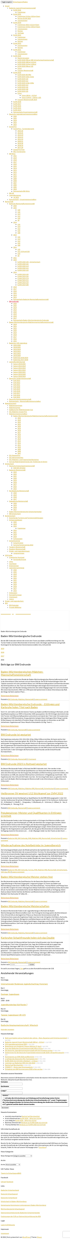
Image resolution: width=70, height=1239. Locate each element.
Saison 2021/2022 (19, 370)
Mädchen (21, 699)
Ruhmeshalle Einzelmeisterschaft (25, 112)
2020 (15, 260)
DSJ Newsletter (14, 455)
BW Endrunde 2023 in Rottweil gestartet (24, 763)
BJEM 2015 (17, 108)
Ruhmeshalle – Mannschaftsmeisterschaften (25, 401)
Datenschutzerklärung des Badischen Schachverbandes (20, 1213)
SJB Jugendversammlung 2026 (16, 1044)
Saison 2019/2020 (19, 374)
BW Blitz (12, 154)
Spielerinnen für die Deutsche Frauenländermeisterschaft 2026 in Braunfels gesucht (34, 1053)
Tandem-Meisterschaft (17, 547)
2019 (15, 158)
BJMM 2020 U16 (22, 264)
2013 (15, 170)
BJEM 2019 (17, 72)
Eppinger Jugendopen (10, 994)
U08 (18, 233)
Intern (11, 599)
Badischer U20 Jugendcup (18, 343)
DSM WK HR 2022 (19, 468)
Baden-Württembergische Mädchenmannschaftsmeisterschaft (31, 322)
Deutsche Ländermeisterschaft (20, 378)
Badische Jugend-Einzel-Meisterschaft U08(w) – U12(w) (24, 1042)
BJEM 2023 (17, 35)
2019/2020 (17, 355)
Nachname (5, 1086)
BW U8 (11, 193)
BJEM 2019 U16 (22, 87)
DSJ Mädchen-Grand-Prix (18, 412)
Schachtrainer (18, 543)
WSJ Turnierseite (19, 152)
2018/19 (20, 145)
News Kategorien (7, 1156)
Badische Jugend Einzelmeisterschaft (22, 8)
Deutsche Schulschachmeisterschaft (22, 466)
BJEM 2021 (17, 50)
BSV (6, 603)
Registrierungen (23, 58)
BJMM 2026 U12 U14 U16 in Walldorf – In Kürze (21, 1061)
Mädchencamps (14, 408)
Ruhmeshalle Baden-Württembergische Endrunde (31, 320)
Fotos (19, 68)
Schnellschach (49, 788)
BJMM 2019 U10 (22, 283)
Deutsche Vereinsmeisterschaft (20, 399)
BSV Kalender (14, 605)
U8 (18, 220)
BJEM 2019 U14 (22, 85)
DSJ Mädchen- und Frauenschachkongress (24, 460)
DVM (29, 838)
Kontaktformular (15, 595)
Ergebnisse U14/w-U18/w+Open (28, 16)
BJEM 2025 (17, 14)
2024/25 (20, 133)
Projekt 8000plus (15, 607)
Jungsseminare (18, 553)
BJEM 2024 (17, 23)
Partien (20, 31)
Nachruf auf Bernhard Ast (14, 1065)
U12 (18, 216)
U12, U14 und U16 (23, 251)
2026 (15, 116)
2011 (15, 174)
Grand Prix (13, 127)
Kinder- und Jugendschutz (14, 601)
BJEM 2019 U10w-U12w (25, 77)
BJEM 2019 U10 (22, 79)
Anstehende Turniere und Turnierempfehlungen (26, 518)
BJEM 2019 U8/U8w (24, 75)
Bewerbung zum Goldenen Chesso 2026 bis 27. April (23, 1046)
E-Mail (4, 1091)
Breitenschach (10, 516)
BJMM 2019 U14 (22, 278)
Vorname (4, 1082)
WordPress (26, 1237)
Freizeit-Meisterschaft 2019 (27, 100)
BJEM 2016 (17, 106)
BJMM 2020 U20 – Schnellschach (28, 262)
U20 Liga (4, 872)
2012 (15, 172)
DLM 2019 (16, 389)
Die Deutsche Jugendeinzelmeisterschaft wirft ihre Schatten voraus (29, 1050)
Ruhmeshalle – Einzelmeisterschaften (22, 199)
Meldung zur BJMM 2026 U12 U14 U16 (34, 1123)
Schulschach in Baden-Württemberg (14, 1201)
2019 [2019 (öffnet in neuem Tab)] (2, 648)
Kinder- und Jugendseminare (19, 551)
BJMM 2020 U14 (22, 266)
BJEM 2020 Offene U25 (25, 66)
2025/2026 (17, 345)
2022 (15, 125)
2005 (15, 187)
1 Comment (32, 759)
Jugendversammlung (16, 568)
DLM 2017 (16, 393)
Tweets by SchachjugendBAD (11, 1173)
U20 (18, 210)
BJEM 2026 (17, 10)
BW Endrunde (14, 301)
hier (21, 968)
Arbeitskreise (14, 566)
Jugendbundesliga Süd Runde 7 (14, 1005)
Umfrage (20, 33)
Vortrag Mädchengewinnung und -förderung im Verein (28, 462)
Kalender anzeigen (7, 1029)
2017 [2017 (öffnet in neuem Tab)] (2, 656)
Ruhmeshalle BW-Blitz (21, 191)
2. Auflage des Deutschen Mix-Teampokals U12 (21, 1059)
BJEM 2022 (17, 43)
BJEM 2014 (17, 110)
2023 (15, 122)
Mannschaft (9, 201)
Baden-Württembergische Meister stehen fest (27, 876)
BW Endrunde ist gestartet (16, 734)
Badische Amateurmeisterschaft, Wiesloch (19, 1025)
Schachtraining (14, 541)
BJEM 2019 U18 (22, 89)
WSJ (9, 872)
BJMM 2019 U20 (22, 274)
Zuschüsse (12, 564)
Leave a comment (41, 699)
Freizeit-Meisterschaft (25, 70)
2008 (15, 181)
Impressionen (22, 20)
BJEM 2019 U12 (22, 81)
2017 (15, 162)
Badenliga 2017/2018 (20, 360)
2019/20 (20, 143)
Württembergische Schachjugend (12, 1209)
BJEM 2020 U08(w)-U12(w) (26, 62)
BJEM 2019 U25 (22, 91)
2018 (15, 160)
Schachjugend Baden (20, 2)
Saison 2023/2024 (19, 366)
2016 (15, 164)
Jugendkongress (15, 195)
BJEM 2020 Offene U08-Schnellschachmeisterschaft (35, 60)
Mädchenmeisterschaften (18, 414)
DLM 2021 (16, 385)
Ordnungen (13, 593)
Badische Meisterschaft (17, 470)
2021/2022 (17, 353)
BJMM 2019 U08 (22, 285)
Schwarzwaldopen (15, 520)
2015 (15, 166)
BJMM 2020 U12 (22, 268)
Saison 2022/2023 (19, 368)
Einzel (7, 6)
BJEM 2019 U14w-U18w (25, 83)
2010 (15, 177)
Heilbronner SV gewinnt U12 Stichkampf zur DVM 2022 (32, 793)
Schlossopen (17, 539)
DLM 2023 (16, 380)
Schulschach (9, 464)
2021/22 (20, 139)
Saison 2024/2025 (19, 364)
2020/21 (20, 141)
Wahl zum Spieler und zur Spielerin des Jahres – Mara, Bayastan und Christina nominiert (36, 1038)
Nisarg (39, 1237)
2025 (15, 118)
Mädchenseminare (15, 405)
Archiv (3, 1164)
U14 (18, 214)
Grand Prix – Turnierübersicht (23, 129)
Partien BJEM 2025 (24, 18)
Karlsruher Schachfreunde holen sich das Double (28, 937)
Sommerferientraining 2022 (23, 545)
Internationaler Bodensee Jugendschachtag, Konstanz (24, 984)
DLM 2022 (16, 383)
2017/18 (20, 147)
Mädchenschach (10, 403)
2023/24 (20, 135)
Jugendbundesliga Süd (17, 362)
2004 (15, 189)
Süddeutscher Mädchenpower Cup (21, 410)
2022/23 (20, 137)
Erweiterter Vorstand (16, 557)
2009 (15, 179)
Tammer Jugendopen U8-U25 (13, 1015)
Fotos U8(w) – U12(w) (29, 95)
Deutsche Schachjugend (9, 1194)
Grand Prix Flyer (19, 149)
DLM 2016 (16, 395)
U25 (18, 249)
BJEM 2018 (17, 102)
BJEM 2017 (17, 104)
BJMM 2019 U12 (22, 281)
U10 (18, 218)
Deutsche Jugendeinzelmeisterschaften (23, 114)
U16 (18, 212)
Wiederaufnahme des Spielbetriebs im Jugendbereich (31, 845)
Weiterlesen (10, 696)
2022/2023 (17, 351)
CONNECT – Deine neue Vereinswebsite (19, 1067)
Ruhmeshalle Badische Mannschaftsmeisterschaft (31, 299)
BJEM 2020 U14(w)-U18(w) (26, 64)
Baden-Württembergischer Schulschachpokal (25, 512)
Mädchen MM (29, 788)
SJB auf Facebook (7, 1182)
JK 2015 (16, 197)
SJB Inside (8, 555)
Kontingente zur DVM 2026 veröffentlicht (19, 1057)
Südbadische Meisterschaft (18, 501)
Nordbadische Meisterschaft (19, 491)
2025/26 (20, 131)
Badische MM (12, 838)
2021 (15, 156)
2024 (15, 120)
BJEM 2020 (17, 56)
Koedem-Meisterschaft (17, 549)
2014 (15, 168)
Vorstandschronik (19, 559)
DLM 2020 (16, 387)
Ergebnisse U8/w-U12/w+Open (28, 25)
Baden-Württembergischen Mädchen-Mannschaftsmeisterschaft (22, 673)
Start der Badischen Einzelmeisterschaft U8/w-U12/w (24, 1048)
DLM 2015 (16, 397)
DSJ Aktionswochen (16, 457)
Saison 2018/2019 (19, 376)
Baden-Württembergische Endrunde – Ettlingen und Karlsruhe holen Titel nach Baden (30, 706)
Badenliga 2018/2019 (20, 358)
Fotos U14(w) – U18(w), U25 (31, 97)
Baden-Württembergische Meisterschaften (25, 906)
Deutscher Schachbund (9, 1198)
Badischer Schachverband (10, 1190)
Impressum (13, 597)
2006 (15, 185)
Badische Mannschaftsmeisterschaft (22, 204)
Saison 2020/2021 (19, 372)
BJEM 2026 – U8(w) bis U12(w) (30, 1118)
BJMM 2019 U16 (22, 276)
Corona (30, 870)
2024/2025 (17, 347)
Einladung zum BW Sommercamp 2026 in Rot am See (23, 1069)
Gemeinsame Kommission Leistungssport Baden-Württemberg (23, 1205)
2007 (15, 183)
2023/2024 (17, 349)
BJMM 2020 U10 (22, 270)
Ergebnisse (21, 12)
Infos (11, 562)
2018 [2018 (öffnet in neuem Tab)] (2, 652)
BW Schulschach (15, 514)
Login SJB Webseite (8, 1225)
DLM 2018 (16, 391)
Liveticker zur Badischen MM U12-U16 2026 (20, 1063)
